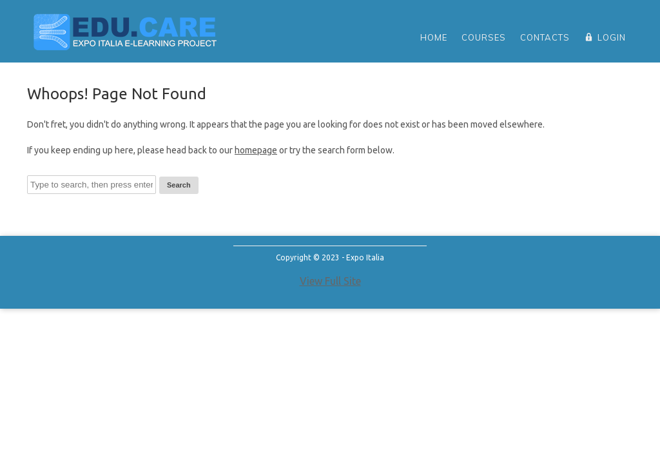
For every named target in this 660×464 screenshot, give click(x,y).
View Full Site (330, 281)
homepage (256, 150)
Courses (483, 37)
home (433, 37)
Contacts (545, 37)
